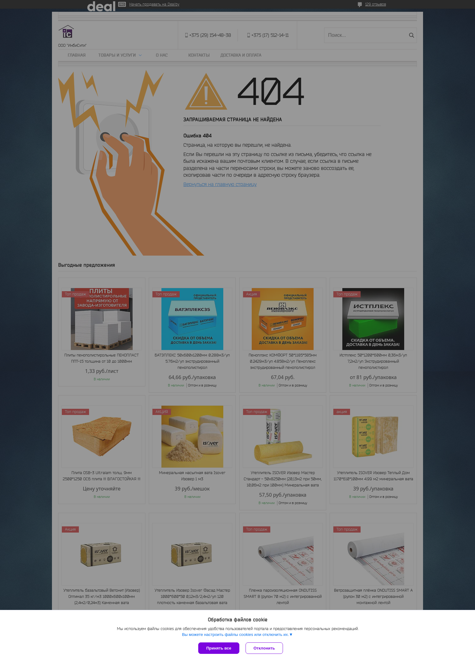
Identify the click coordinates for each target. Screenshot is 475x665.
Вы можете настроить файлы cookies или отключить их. (235, 634)
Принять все (218, 648)
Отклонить (264, 648)
